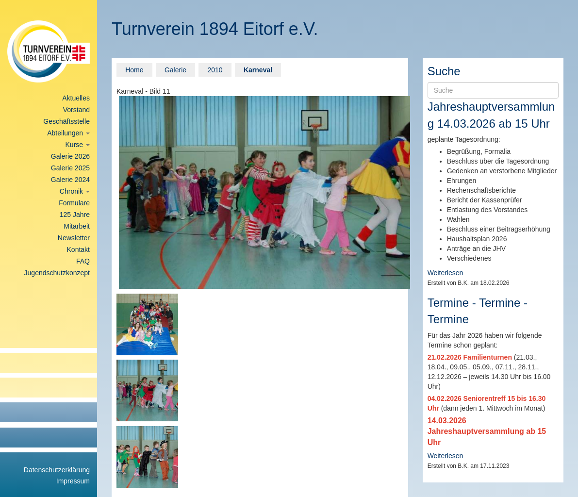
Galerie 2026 (70, 156)
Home (134, 70)
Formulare (74, 203)
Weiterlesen (445, 273)
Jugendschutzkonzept (57, 273)
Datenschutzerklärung (57, 470)
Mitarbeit (77, 226)
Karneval (258, 70)
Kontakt (78, 249)
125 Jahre (75, 214)
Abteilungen (68, 133)
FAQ (83, 261)
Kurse (78, 145)
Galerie (175, 70)
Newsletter (74, 238)
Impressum (73, 481)
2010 (214, 70)
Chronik (75, 191)
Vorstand (76, 110)
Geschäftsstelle (66, 121)
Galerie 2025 (70, 168)
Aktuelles (76, 98)
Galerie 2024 (70, 179)
